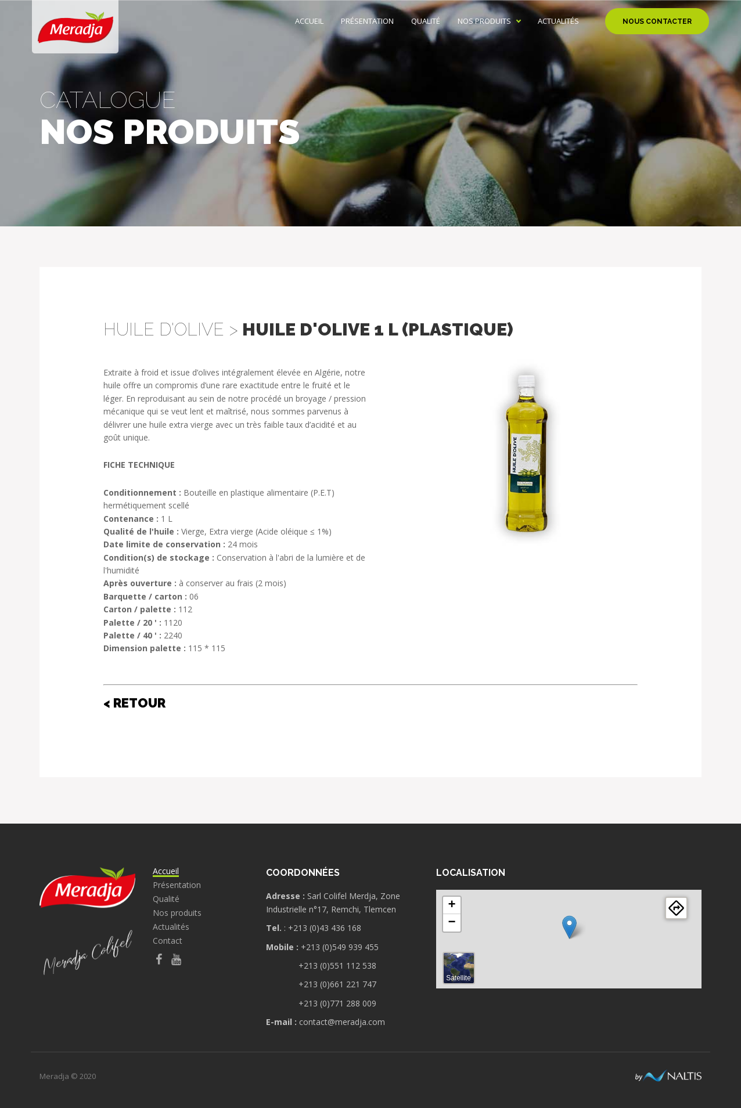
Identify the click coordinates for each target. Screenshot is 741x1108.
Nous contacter (657, 21)
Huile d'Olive (163, 329)
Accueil (309, 21)
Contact (167, 941)
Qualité (425, 21)
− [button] (451, 923)
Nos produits (484, 21)
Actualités (558, 21)
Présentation (367, 21)
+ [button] (451, 905)
